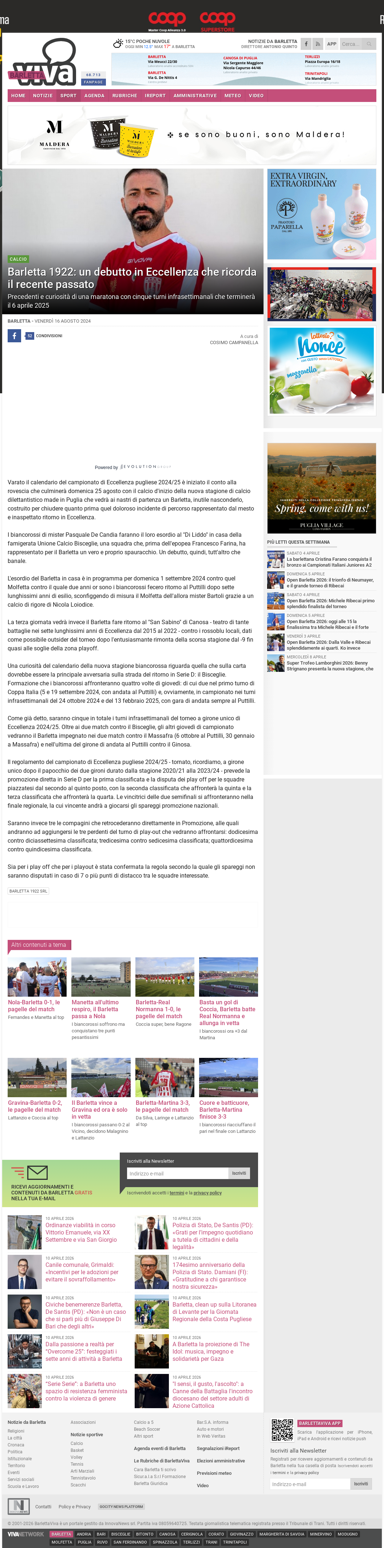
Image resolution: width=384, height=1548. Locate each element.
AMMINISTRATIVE (195, 95)
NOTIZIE (43, 95)
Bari (101, 1534)
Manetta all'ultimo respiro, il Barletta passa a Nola (95, 1009)
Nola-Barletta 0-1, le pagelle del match (34, 1006)
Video (203, 1485)
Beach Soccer (147, 1429)
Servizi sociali (21, 1479)
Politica (15, 1451)
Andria (84, 1534)
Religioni (16, 1431)
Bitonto (145, 1534)
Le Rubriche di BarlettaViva (162, 1461)
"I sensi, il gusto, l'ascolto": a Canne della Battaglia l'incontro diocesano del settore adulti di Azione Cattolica (213, 1394)
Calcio (77, 1443)
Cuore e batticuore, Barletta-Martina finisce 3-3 (224, 1109)
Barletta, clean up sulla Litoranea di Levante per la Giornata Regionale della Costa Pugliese (215, 1312)
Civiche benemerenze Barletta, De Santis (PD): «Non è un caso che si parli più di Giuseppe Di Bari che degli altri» (85, 1315)
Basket (77, 1450)
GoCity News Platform (121, 1507)
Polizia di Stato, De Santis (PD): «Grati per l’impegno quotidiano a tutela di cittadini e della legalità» (213, 1236)
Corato (216, 1534)
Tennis (77, 1464)
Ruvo (102, 1542)
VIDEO (256, 95)
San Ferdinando (130, 1542)
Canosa (167, 1534)
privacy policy (208, 1193)
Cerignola (192, 1534)
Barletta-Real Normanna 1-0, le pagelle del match (159, 1009)
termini (177, 1193)
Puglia (84, 1542)
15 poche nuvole (156, 44)
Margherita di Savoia (282, 1534)
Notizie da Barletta (27, 1422)
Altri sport (143, 1436)
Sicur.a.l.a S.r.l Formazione (160, 1476)
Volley (77, 1457)
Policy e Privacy (75, 1506)
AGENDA (94, 95)
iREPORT (155, 95)
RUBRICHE (124, 95)
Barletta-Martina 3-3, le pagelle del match (163, 1106)
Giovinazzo (242, 1534)
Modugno (348, 1534)
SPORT (68, 95)
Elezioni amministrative (221, 1461)
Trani (211, 1542)
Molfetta (62, 1542)
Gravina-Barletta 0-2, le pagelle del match (35, 1106)
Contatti (43, 1506)
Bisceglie (120, 1534)
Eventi (14, 1472)
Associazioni (83, 1422)
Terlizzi (191, 1542)
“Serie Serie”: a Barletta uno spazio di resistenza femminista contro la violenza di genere (86, 1391)
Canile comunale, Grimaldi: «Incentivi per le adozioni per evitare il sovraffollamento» (81, 1272)
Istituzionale (20, 1458)
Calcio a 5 (144, 1422)
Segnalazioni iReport (218, 1448)
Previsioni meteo (214, 1473)
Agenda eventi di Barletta (160, 1448)
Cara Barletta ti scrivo (155, 1469)
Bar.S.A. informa (213, 1422)
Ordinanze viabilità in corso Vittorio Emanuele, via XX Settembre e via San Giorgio (81, 1232)
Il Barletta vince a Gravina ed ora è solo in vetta (99, 1109)
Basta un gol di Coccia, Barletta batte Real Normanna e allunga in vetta (227, 1013)
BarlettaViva (43, 59)
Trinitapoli (235, 1542)
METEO (233, 95)
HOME (18, 95)
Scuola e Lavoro (23, 1486)
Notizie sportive (87, 1434)
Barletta (61, 1534)
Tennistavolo (83, 1478)
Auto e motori (210, 1429)
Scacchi (78, 1485)
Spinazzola (165, 1542)
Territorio (16, 1465)
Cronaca (16, 1444)
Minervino (321, 1534)
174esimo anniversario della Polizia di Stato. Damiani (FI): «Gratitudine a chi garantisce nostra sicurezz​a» (210, 1275)
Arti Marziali (82, 1471)
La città (15, 1438)
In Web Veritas (211, 1436)
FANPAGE (93, 82)
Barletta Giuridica (151, 1483)
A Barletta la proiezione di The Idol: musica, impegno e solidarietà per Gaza (211, 1351)
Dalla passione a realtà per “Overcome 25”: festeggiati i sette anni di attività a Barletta (83, 1351)
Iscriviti (239, 1173)
